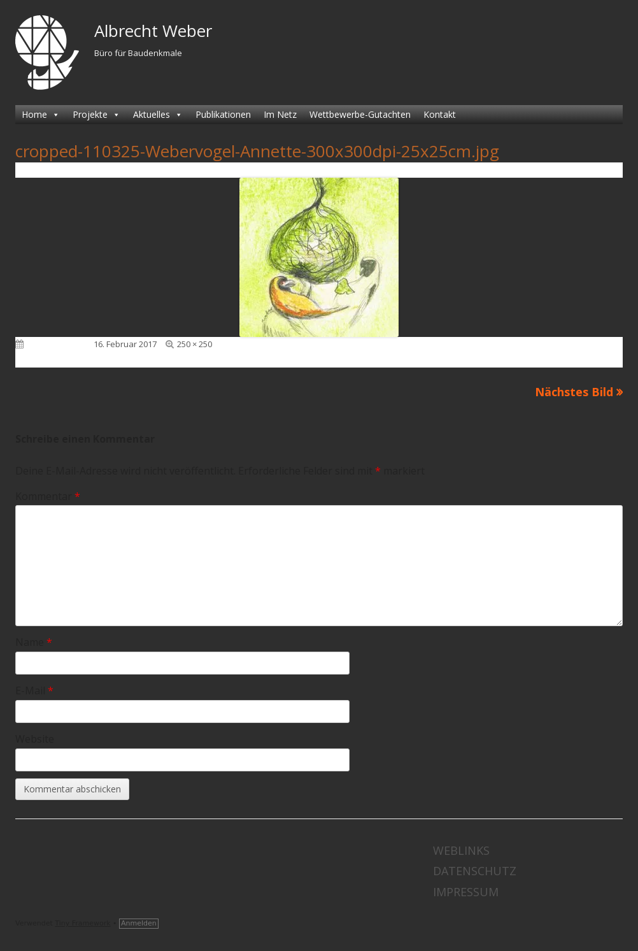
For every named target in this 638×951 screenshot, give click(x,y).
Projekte (96, 114)
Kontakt (439, 114)
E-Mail (34, 690)
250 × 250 (194, 344)
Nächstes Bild (574, 391)
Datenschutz (474, 870)
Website (34, 739)
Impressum (466, 891)
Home (41, 114)
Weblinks (461, 850)
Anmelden (139, 923)
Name (33, 642)
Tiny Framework (82, 923)
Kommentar (47, 496)
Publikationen (223, 114)
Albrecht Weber (153, 30)
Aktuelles (158, 114)
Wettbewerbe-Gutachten (360, 114)
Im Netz (280, 114)
